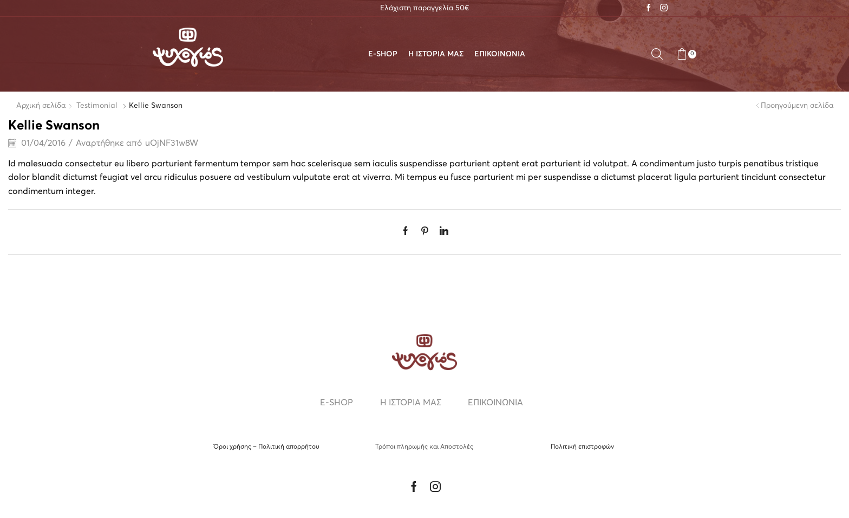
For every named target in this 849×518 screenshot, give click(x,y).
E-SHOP (382, 54)
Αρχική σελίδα (41, 105)
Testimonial (96, 105)
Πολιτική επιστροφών (582, 447)
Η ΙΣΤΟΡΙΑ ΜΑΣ (435, 54)
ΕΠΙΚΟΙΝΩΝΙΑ (499, 54)
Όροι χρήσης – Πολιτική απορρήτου (266, 447)
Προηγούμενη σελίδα (797, 105)
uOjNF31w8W (171, 143)
